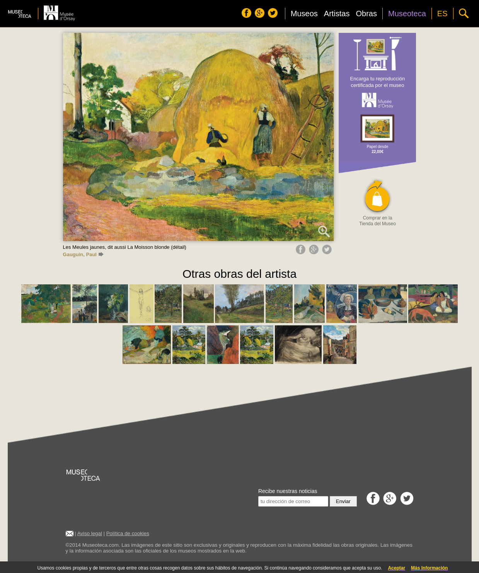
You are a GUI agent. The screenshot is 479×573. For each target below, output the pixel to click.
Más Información (429, 568)
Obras (366, 13)
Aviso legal (89, 533)
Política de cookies (127, 533)
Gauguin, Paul (83, 254)
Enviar (343, 501)
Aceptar (396, 568)
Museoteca (407, 13)
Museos (304, 13)
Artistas (337, 13)
